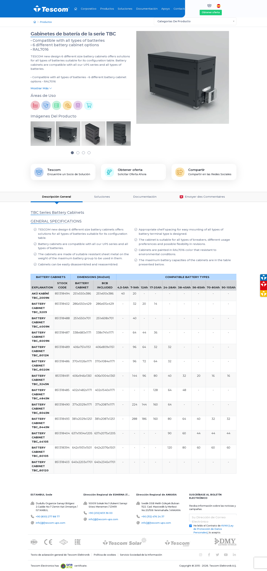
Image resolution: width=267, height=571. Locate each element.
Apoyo (165, 8)
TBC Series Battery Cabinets (57, 212)
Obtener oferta (211, 12)
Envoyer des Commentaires (202, 196)
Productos (107, 8)
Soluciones (125, 8)
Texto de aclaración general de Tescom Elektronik (60, 554)
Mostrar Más (41, 87)
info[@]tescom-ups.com (50, 522)
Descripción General (56, 196)
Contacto (180, 8)
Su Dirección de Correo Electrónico (209, 519)
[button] (72, 152)
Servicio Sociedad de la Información (141, 554)
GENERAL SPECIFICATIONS (56, 220)
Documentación (147, 8)
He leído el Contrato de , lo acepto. (213, 528)
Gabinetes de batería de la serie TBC (73, 33)
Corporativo (88, 8)
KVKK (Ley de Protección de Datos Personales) (213, 528)
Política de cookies (105, 554)
